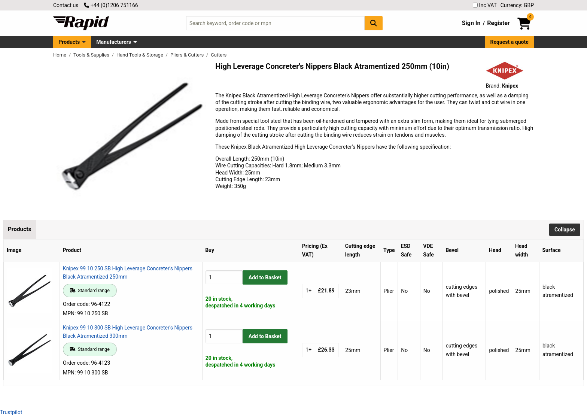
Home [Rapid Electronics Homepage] (60, 55)
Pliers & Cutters (187, 55)
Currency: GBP (517, 5)
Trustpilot (11, 412)
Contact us (65, 5)
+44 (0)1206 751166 (111, 5)
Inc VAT (485, 5)
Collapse (564, 230)
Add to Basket (265, 277)
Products (69, 42)
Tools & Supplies (91, 55)
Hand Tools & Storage (140, 55)
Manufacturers (113, 42)
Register (498, 23)
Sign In (471, 23)
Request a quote (509, 42)
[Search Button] (374, 23)
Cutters (218, 55)
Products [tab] (19, 229)
